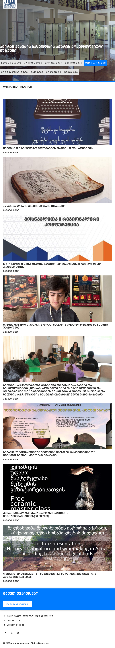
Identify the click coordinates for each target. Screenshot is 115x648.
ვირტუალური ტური (14, 72)
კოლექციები (33, 63)
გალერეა (37, 72)
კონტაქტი (71, 72)
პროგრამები (53, 63)
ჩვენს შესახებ (11, 63)
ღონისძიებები (95, 63)
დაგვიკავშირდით (17, 604)
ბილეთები (53, 72)
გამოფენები (74, 63)
